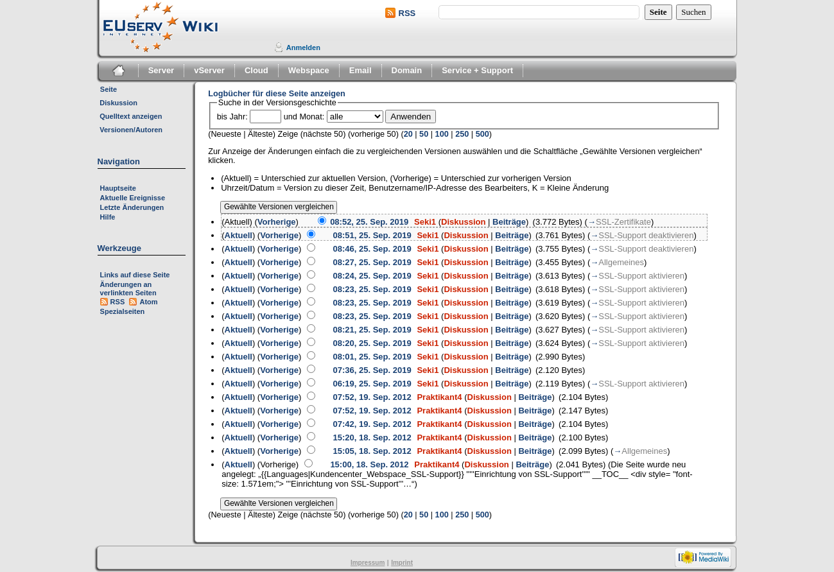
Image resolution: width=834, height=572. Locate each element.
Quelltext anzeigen (131, 116)
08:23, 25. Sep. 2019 (372, 289)
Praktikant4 (439, 397)
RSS (407, 13)
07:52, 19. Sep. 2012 (372, 397)
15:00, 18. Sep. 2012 (369, 464)
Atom (148, 302)
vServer (209, 70)
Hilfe (108, 217)
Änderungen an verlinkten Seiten (128, 289)
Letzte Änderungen (132, 207)
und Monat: (304, 116)
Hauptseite (118, 188)
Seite (108, 89)
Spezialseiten (122, 311)
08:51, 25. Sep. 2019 (372, 235)
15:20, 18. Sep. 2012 (372, 437)
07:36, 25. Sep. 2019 (372, 370)
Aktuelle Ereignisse (133, 198)
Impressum (368, 562)
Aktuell (238, 235)
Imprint (402, 562)
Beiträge (509, 222)
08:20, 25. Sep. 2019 (372, 343)
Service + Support (477, 70)
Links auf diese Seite (135, 275)
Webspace (308, 70)
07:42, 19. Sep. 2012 (372, 424)
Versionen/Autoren (131, 130)
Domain (407, 70)
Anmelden (303, 47)
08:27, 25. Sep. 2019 (372, 262)
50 (423, 134)
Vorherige (276, 222)
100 (442, 134)
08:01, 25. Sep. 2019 (372, 356)
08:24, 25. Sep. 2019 (372, 276)
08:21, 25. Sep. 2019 (372, 329)
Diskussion (118, 103)
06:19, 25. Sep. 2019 (372, 383)
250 (462, 134)
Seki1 (425, 222)
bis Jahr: (232, 116)
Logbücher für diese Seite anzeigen (276, 93)
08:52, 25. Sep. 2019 (369, 222)
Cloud (256, 70)
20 (408, 134)
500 (482, 134)
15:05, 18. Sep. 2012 (372, 451)
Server (161, 70)
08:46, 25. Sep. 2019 (372, 249)
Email (360, 70)
